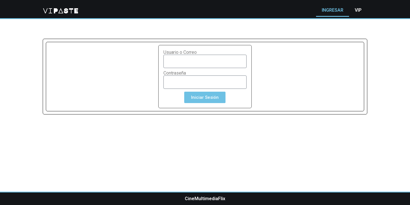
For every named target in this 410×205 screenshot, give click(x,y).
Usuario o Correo (180, 52)
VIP (358, 10)
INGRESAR (332, 10)
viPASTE (61, 10)
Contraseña (174, 73)
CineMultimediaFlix (205, 198)
